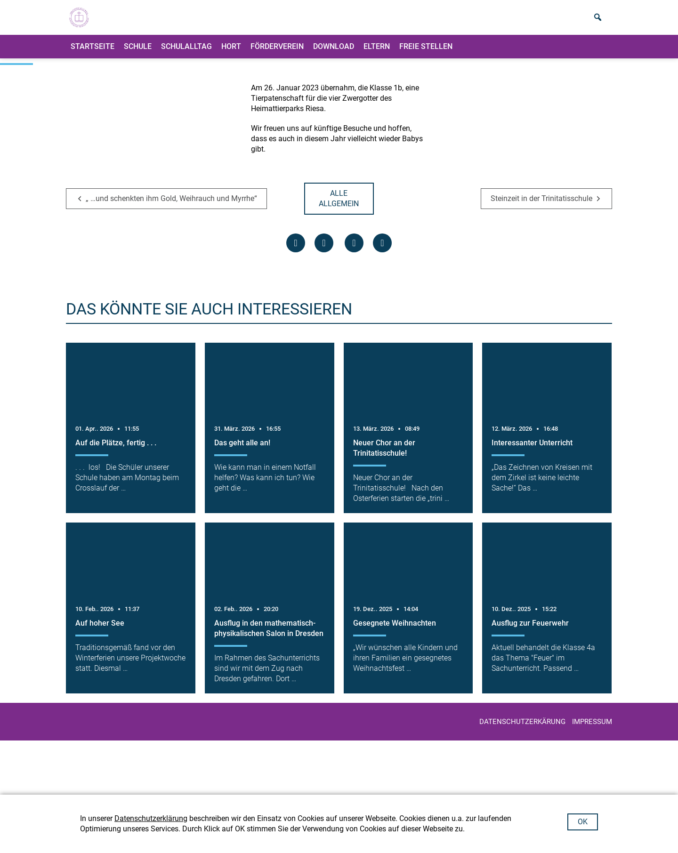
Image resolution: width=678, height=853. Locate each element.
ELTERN (376, 53)
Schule (138, 53)
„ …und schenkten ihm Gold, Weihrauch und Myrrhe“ (171, 252)
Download (333, 53)
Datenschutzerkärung (522, 776)
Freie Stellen (425, 53)
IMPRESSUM (592, 776)
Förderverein (277, 53)
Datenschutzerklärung (150, 818)
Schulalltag (186, 53)
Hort (231, 53)
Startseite (92, 53)
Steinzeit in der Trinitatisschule (541, 252)
